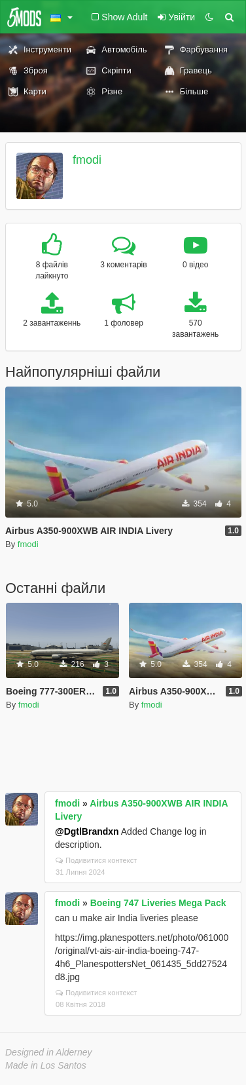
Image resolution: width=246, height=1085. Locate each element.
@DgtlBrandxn (87, 831)
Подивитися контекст (96, 860)
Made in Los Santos (45, 1065)
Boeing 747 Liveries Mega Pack (158, 903)
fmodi (87, 159)
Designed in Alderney (48, 1052)
